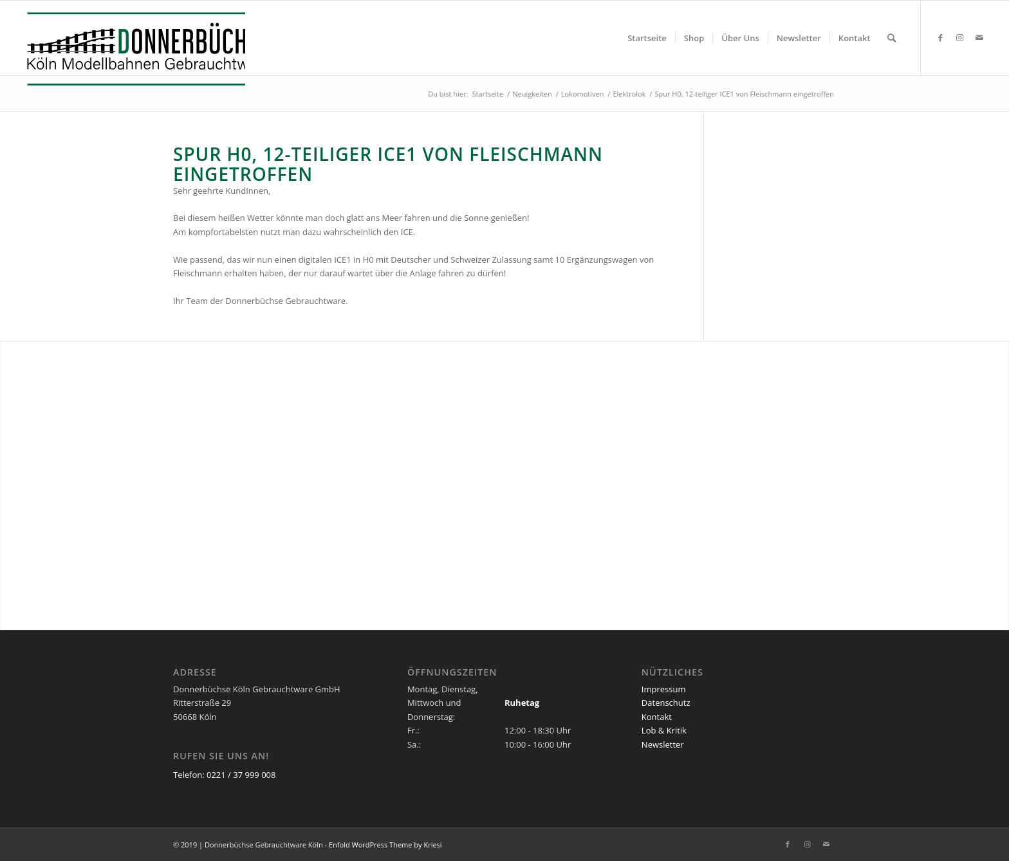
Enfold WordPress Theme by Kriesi (385, 844)
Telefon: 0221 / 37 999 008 (224, 775)
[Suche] (891, 38)
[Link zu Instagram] (960, 37)
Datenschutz (666, 702)
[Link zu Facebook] (940, 37)
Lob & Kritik (664, 730)
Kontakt (657, 717)
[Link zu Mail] (979, 37)
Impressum (664, 689)
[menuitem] (647, 38)
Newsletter (663, 744)
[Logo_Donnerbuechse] (132, 49)
